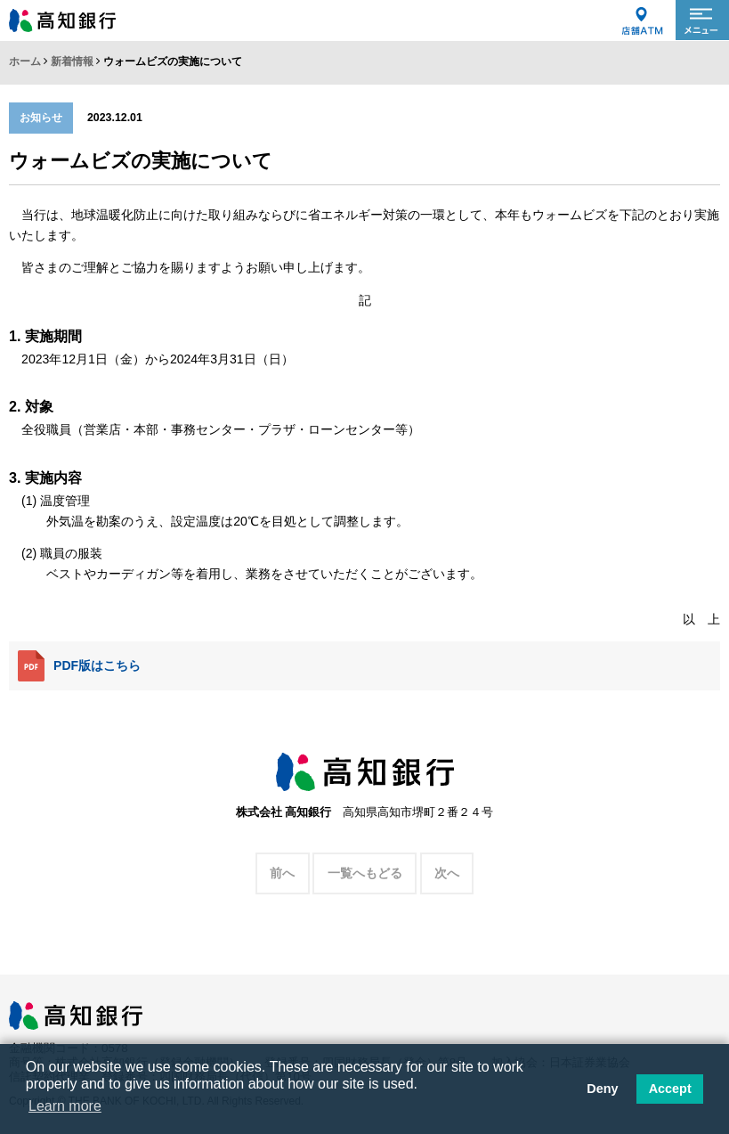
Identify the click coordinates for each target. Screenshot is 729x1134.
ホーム (25, 61)
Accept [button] (670, 1088)
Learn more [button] (64, 1106)
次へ (446, 873)
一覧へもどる (365, 873)
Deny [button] (602, 1088)
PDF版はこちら (79, 665)
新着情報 (72, 61)
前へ (282, 873)
